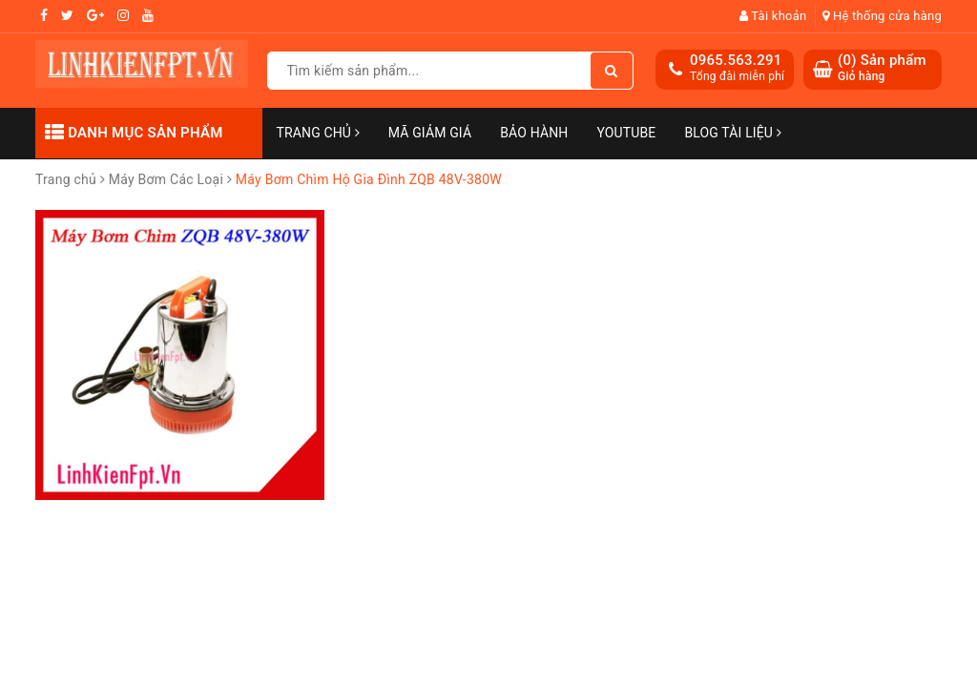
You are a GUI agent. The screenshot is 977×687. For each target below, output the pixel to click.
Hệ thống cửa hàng (882, 16)
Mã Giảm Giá (429, 132)
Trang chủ (318, 132)
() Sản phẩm (882, 68)
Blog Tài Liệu (732, 132)
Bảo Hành (534, 132)
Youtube (625, 132)
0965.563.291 (736, 60)
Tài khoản (773, 16)
